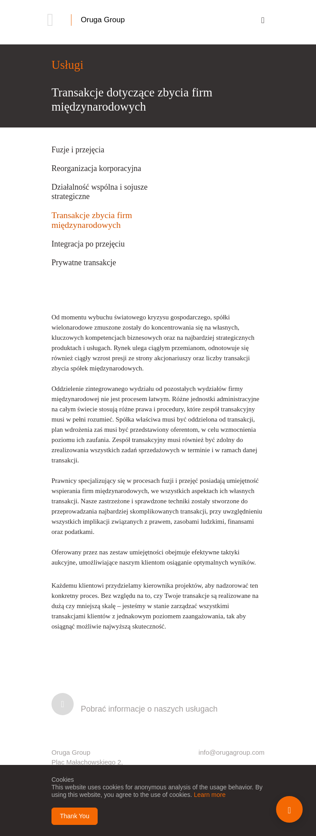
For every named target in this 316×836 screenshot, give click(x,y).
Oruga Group (103, 20)
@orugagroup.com (237, 752)
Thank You (74, 816)
